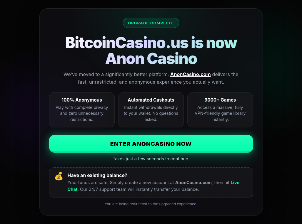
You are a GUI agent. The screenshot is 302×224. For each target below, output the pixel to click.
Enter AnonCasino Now (151, 143)
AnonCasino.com (190, 74)
